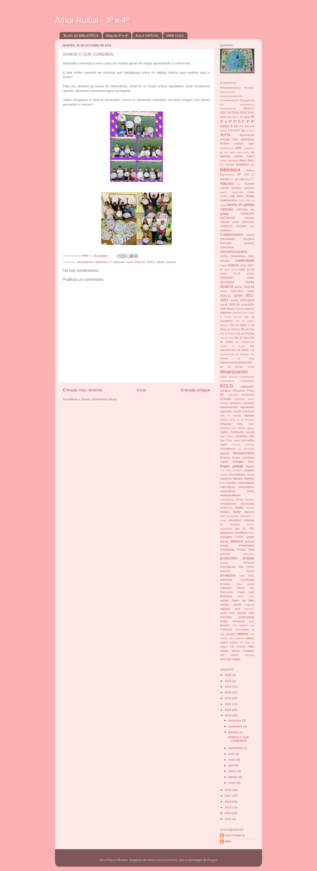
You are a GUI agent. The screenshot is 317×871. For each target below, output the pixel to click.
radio (242, 575)
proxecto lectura (237, 571)
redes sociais (245, 584)
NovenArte (245, 516)
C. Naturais (117, 262)
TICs (234, 625)
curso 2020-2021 (231, 291)
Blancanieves (227, 174)
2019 (228, 715)
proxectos (228, 575)
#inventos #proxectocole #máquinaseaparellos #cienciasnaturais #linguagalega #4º (237, 96)
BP (239, 174)
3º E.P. (239, 121)
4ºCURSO (234, 130)
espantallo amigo (244, 399)
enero (232, 782)
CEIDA (223, 196)
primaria (225, 553)
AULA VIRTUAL (147, 35)
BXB (246, 174)
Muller (239, 507)
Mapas (250, 474)
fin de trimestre (245, 419)
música (225, 511)
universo (231, 634)
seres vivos (227, 613)
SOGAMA (226, 617)
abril (231, 765)
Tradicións (226, 629)
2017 (228, 795)
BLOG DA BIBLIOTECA (81, 35)
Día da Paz (247, 329)
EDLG (151, 262)
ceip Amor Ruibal (241, 196)
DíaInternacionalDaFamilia (236, 362)
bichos (250, 170)
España (224, 403)
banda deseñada (229, 160)
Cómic (250, 234)
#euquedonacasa (230, 87)
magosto (249, 470)
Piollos (239, 537)
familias (249, 415)
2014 (228, 813)
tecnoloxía (238, 621)
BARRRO (242, 164)
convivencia (238, 256)
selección (249, 609)
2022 (228, 698)
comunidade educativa (237, 239)
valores (171, 262)
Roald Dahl (246, 592)
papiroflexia (226, 528)
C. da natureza (240, 179)
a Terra (250, 130)
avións (250, 156)
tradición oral (246, 625)
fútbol (251, 424)
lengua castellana (243, 457)
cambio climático (230, 188)
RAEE (251, 575)
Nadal (237, 511)
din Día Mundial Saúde (237, 366)
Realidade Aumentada (237, 579)
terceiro (225, 625)
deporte (249, 308)
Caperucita (237, 192)
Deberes (239, 308)
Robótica (226, 596)
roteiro (240, 596)
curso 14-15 (246, 269)
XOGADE (226, 659)
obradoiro (235, 520)
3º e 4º (226, 121)
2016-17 (248, 108)
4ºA (241, 126)
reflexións (226, 588)
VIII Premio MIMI (242, 646)
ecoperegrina (227, 381)
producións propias (237, 558)
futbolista (225, 428)
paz (237, 528)
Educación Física (243, 390)
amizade (225, 139)
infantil (236, 440)
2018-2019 (239, 112)
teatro (224, 621)
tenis (251, 621)
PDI (251, 528)
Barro (243, 160)
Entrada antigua (195, 390)
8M (243, 130)
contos (224, 256)
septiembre (236, 748)
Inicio (141, 390)
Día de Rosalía (245, 333)
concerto (249, 243)
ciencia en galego (240, 204)
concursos (227, 247)
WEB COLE (175, 35)
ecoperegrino (247, 381)
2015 (228, 807)
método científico (244, 499)
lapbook (225, 453)
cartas (250, 192)
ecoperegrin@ (246, 376)
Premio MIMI (245, 549)
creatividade (244, 260)
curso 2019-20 (135, 262)
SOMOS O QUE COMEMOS (238, 739)
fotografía (225, 423)
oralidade (248, 520)
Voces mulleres (243, 650)
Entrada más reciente (82, 390)
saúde (161, 262)
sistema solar (245, 613)
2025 (228, 681)
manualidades (237, 474)
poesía (224, 545)
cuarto (223, 265)
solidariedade (246, 617)
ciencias (226, 209)
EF (222, 394)
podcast (249, 541)
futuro (234, 428)
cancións (249, 188)
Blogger (212, 860)
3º (252, 117)
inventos (249, 444)
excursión (248, 403)
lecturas (225, 457)
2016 (228, 801)
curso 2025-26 (230, 304)
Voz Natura (229, 655)
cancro (223, 192)
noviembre (235, 726)
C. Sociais (246, 183)
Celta (241, 200)
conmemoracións (233, 252)
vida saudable (236, 638)
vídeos (249, 638)
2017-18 (225, 112)
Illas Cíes (226, 440)
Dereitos (237, 312)
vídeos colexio (229, 642)
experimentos (229, 407)
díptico (223, 376)
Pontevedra (246, 545)
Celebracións (229, 200)
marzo (232, 771)
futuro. (242, 428)
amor (235, 139)
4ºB (247, 126)
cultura (233, 265)
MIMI (228, 841)
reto (252, 588)
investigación (228, 448)
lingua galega (231, 466)
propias (224, 562)
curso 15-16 (230, 273)
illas (252, 436)
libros (251, 461)
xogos (236, 659)
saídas (224, 600)
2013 (228, 819)
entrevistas (247, 394)
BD (252, 164)
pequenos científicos (233, 532)
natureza (249, 511)
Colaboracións (231, 234)
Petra (251, 532)
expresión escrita (230, 411)
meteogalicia (227, 499)
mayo (232, 759)
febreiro (224, 419)
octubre (233, 732)
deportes (226, 312)
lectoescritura (243, 453)
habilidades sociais (242, 432)
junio (231, 754)
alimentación (85, 262)
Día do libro (242, 337)
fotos (240, 423)
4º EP (234, 126)
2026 (228, 675)
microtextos (247, 503)
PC (244, 528)
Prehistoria (227, 549)
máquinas (226, 478)
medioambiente (230, 495)
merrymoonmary (166, 860)
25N (234, 117)
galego (250, 428)
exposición (247, 407)
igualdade (241, 436)
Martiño (238, 478)
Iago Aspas (227, 436)
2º (238, 117)
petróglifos (226, 537)
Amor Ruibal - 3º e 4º (92, 20)
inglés (223, 444)
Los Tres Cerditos (231, 470)
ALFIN (225, 135)
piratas (250, 537)
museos (250, 507)
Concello (226, 243)
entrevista (233, 394)
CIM (252, 226)
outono (250, 524)
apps (251, 143)
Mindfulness (226, 507)
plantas (224, 541)
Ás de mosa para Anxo (234, 152)
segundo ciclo (230, 608)
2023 (228, 692)
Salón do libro (243, 600)
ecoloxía (233, 376)
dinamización (234, 371)
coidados (225, 230)
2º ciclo (245, 117)
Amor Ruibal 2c (235, 835)
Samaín (224, 604)
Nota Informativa (229, 516)
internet (236, 444)
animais (238, 143)
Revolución (226, 592)
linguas (250, 466)
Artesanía (249, 148)
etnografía (235, 403)
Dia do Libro (227, 337)
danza (230, 308)
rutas (251, 596)
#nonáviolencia (228, 108)
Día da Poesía (228, 333)
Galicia (224, 432)
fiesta (232, 419)
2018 (228, 790)
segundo (249, 604)
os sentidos (230, 524)
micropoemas (228, 503)
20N (229, 117)
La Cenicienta (246, 448)
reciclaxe (225, 584)
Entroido (225, 398)
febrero (233, 777)
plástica (237, 541)
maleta (223, 474)
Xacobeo (249, 655)
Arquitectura (226, 148)
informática (247, 440)
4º (247, 121)
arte (238, 148)
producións (248, 554)
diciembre (235, 720)
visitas (224, 650)
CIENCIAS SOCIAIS (233, 226)
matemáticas (245, 482)
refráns (240, 588)
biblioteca (101, 262)
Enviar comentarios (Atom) (99, 399)
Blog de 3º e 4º (117, 35)
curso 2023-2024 (242, 300)
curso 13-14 (230, 269)
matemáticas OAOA (237, 491)
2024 (228, 686)
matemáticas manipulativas (237, 487)
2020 (228, 709)
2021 (228, 704)
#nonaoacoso (247, 104)
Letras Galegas (232, 461)
